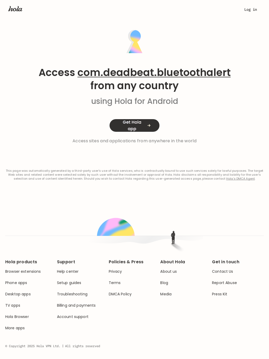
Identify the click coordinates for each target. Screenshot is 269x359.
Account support (73, 316)
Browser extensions (23, 271)
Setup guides (69, 282)
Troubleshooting (72, 294)
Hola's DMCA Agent (240, 179)
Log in (250, 9)
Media (166, 294)
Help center (68, 271)
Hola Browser (17, 316)
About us (168, 271)
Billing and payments (76, 305)
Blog (164, 282)
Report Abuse (224, 282)
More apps (15, 328)
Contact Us (222, 271)
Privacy (115, 271)
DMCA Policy (120, 294)
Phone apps (16, 282)
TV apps (12, 305)
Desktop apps (18, 294)
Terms (115, 282)
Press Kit (219, 294)
